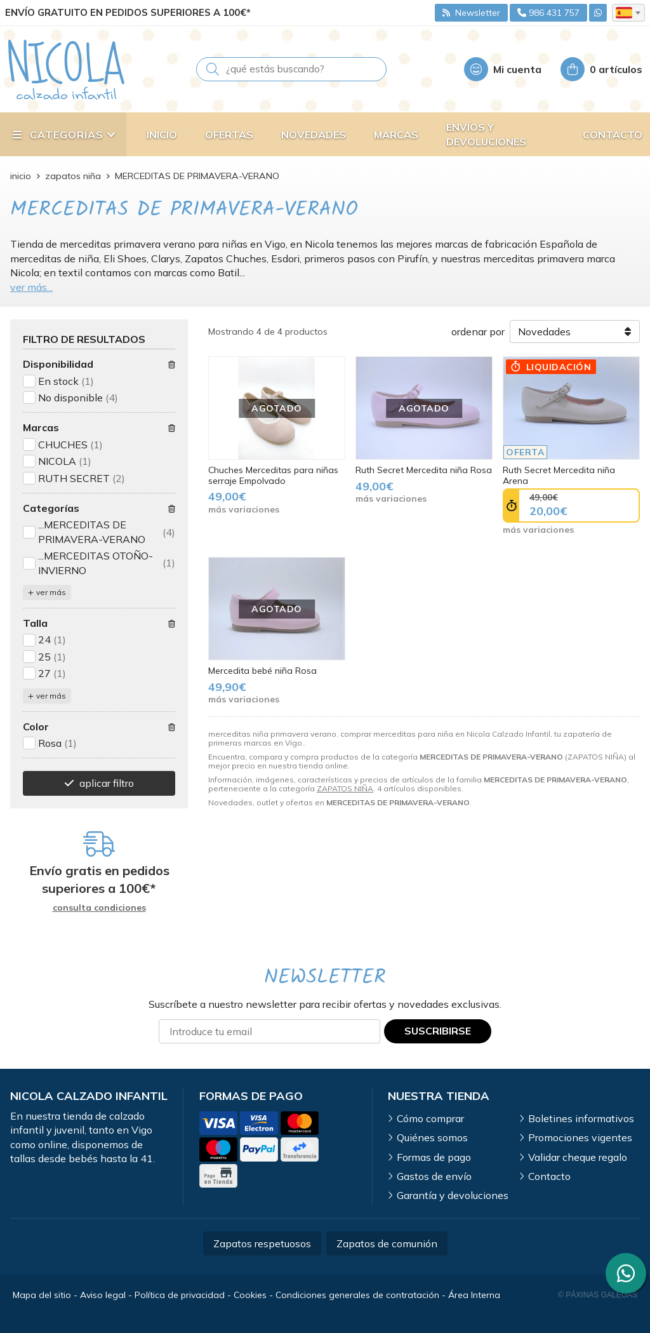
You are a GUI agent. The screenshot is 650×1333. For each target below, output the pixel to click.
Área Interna (474, 1295)
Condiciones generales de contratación (357, 1295)
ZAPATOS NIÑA (345, 788)
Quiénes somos (432, 1137)
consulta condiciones (99, 907)
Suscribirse (437, 1030)
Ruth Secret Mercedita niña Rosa (423, 470)
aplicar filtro (106, 783)
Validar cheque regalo (577, 1157)
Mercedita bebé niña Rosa (262, 670)
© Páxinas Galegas (597, 1294)
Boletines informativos (581, 1118)
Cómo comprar (430, 1118)
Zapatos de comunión (386, 1243)
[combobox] (628, 13)
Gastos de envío (434, 1176)
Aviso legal (103, 1295)
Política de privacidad (180, 1295)
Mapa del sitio (42, 1295)
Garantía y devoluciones (452, 1195)
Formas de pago (434, 1157)
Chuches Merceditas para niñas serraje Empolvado (273, 475)
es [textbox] (624, 12)
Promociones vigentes (580, 1137)
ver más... (31, 287)
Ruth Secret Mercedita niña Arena (559, 475)
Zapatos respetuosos (262, 1243)
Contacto (549, 1176)
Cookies (250, 1295)
